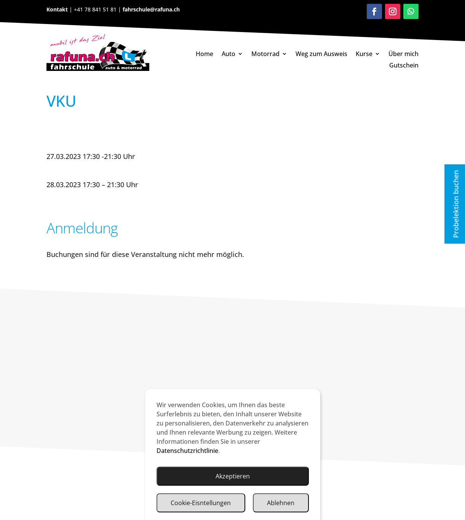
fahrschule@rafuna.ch (150, 9)
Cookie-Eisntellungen (201, 503)
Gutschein (404, 66)
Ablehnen (280, 503)
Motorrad (265, 54)
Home (204, 54)
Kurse (364, 54)
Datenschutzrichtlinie (187, 450)
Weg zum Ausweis (321, 54)
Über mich (403, 54)
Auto (228, 54)
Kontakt (57, 9)
